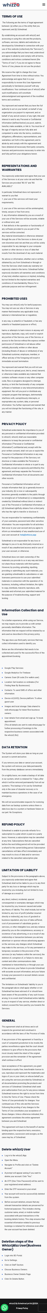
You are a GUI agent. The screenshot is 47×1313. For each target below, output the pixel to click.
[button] (4, 1307)
